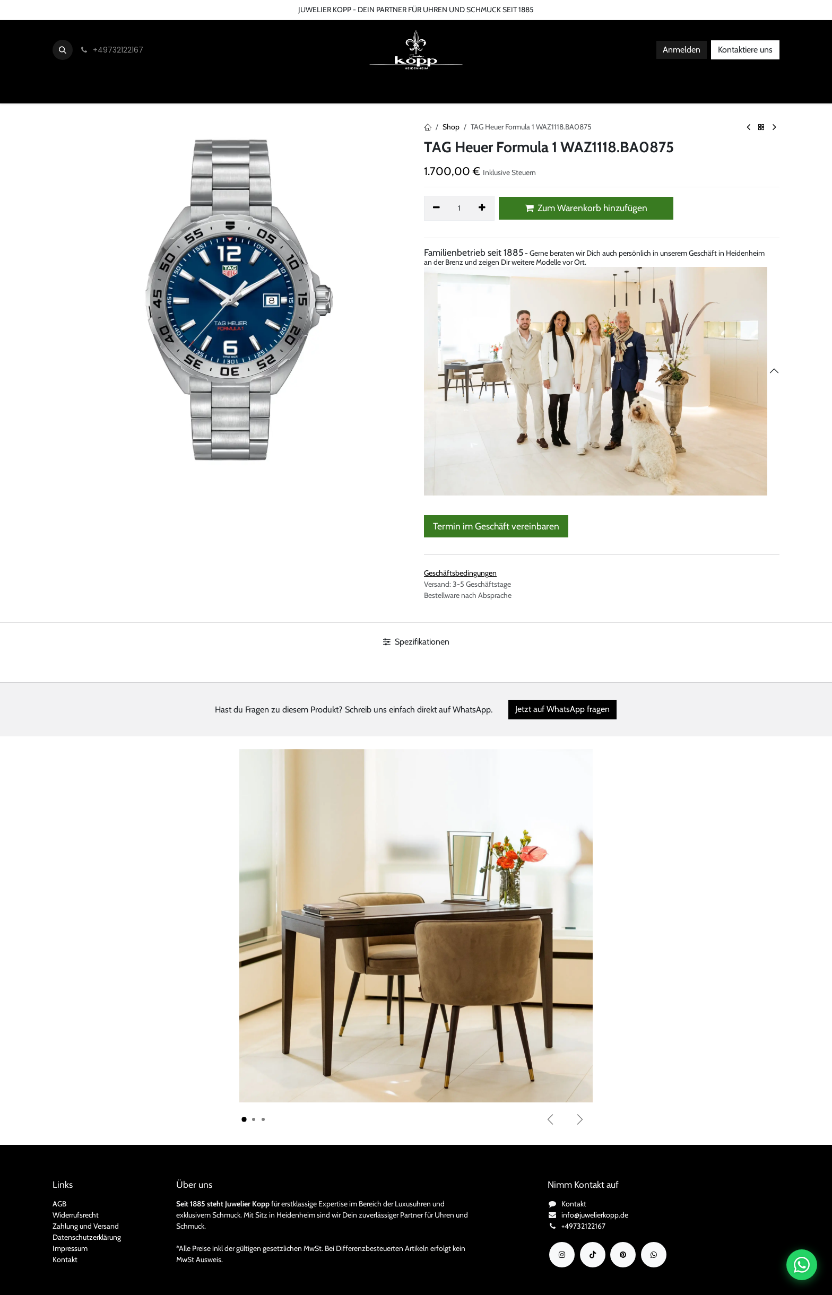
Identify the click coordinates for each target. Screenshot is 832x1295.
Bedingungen (146, 9)
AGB (59, 1204)
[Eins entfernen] (436, 208)
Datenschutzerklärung (87, 1237)
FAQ (187, 9)
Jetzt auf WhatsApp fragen (562, 709)
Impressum (70, 1248)
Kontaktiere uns (745, 50)
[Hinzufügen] (482, 208)
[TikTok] (592, 1254)
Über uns (99, 9)
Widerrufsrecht (76, 1215)
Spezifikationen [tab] (416, 642)
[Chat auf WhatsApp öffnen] (801, 1264)
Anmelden (681, 50)
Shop (451, 127)
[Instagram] (562, 1254)
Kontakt (65, 1259)
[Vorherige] (550, 1119)
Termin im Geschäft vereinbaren (496, 526)
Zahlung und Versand (86, 1226)
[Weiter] (580, 1119)
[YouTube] (623, 1254)
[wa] (653, 1254)
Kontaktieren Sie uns (40, 9)
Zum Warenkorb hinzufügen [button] (586, 207)
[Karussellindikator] (244, 1119)
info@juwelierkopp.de (594, 1215)
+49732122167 (583, 1226)
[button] (63, 50)
